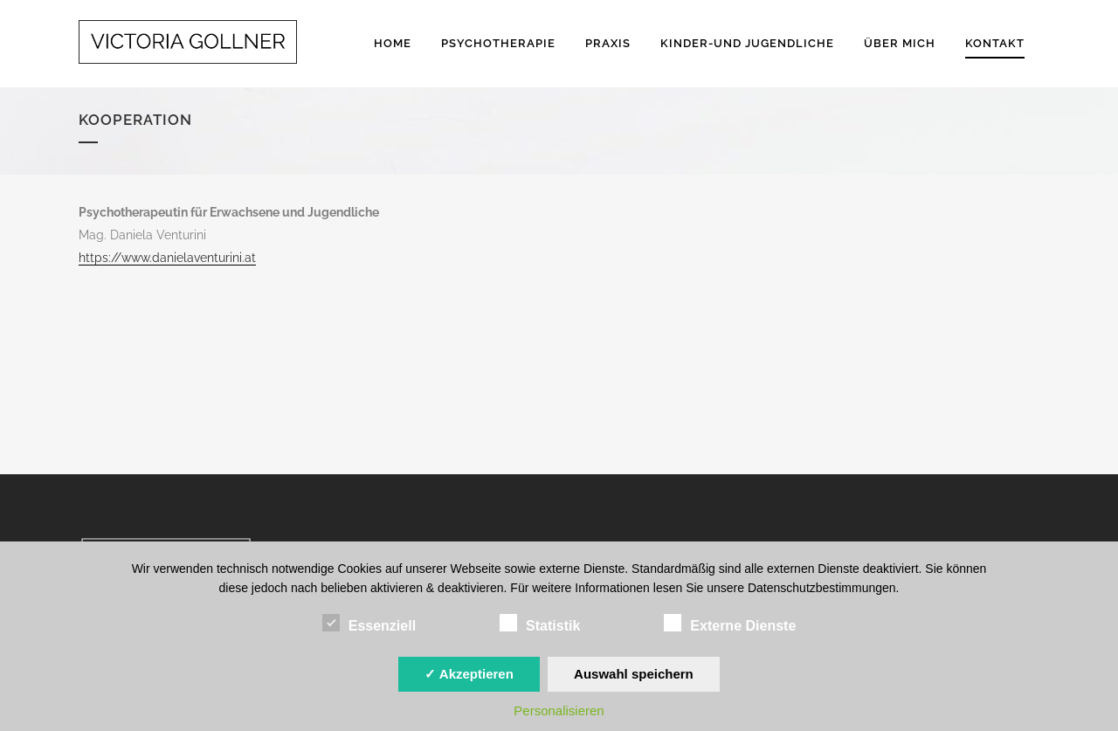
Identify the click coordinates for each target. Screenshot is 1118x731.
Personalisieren (559, 710)
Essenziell (369, 623)
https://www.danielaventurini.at (167, 258)
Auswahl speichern (634, 673)
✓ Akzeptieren (469, 673)
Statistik (540, 623)
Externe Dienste (730, 623)
